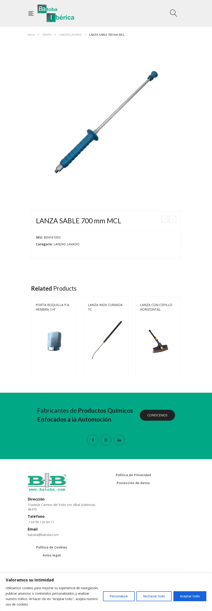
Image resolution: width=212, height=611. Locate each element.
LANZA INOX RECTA (173, 220)
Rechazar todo (154, 596)
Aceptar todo (190, 596)
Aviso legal (52, 555)
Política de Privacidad (133, 475)
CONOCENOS (157, 415)
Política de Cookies (51, 547)
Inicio (31, 35)
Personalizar (119, 596)
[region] (106, 592)
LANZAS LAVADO (70, 35)
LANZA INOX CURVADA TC (105, 307)
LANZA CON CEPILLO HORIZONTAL (156, 307)
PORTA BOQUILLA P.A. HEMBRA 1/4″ (53, 307)
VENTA (46, 35)
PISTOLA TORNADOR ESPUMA (165, 220)
